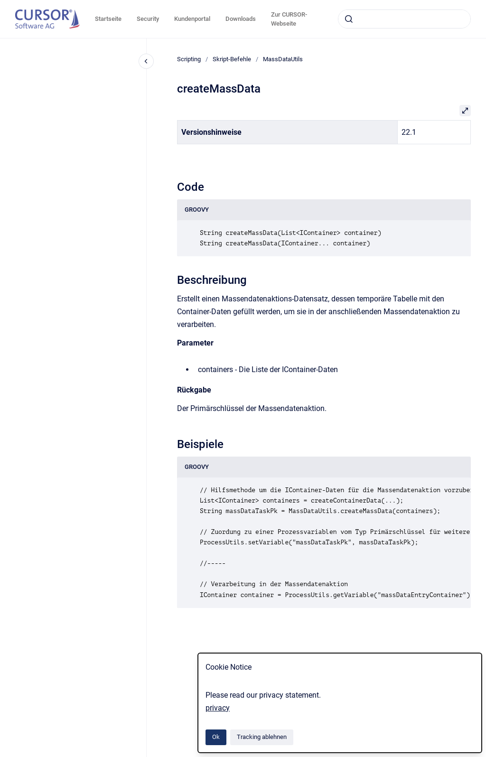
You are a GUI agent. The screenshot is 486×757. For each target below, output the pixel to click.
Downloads (240, 18)
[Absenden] (348, 19)
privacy (218, 707)
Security (148, 18)
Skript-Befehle (232, 59)
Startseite (108, 18)
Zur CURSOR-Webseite (289, 19)
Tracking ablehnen (262, 736)
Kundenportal (192, 18)
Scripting (189, 59)
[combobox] (404, 19)
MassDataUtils (283, 59)
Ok (216, 736)
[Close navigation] (146, 61)
